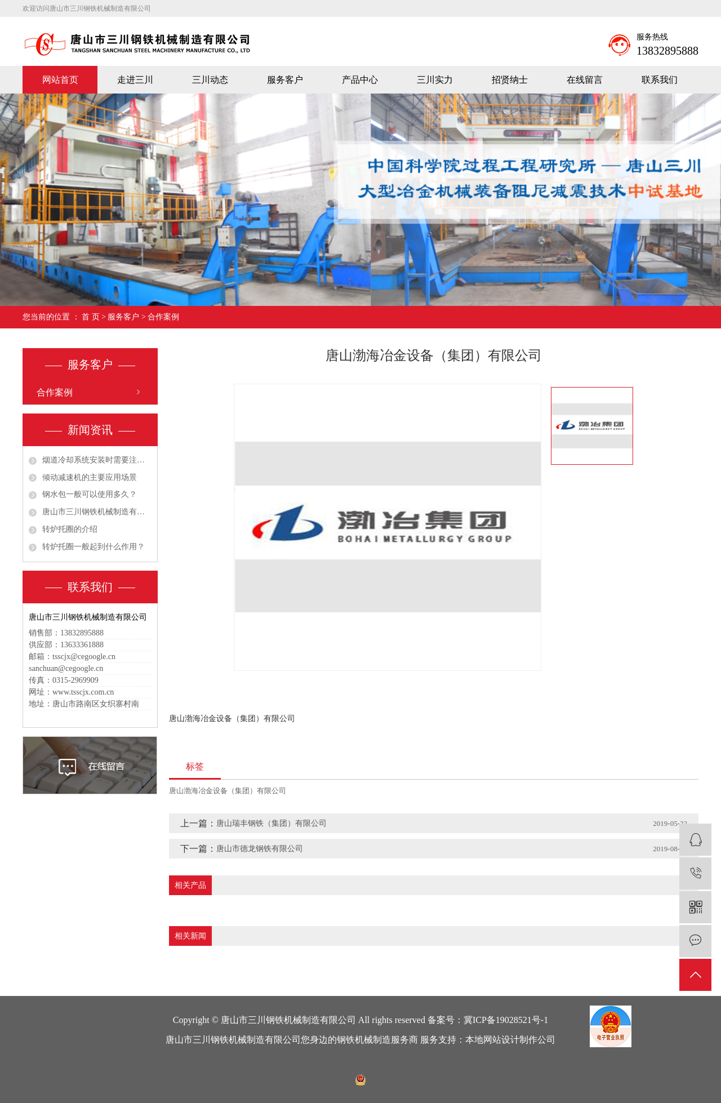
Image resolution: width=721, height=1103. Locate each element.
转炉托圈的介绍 (69, 529)
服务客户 (285, 79)
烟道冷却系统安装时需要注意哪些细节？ (97, 460)
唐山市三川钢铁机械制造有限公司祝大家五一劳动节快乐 (97, 512)
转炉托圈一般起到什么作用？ (93, 546)
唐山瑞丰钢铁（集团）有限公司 (271, 823)
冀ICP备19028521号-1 (506, 1020)
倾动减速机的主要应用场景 (89, 477)
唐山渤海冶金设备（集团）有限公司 (227, 790)
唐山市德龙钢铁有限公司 (259, 848)
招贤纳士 (510, 79)
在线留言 (585, 79)
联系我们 (660, 79)
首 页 (91, 317)
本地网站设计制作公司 (510, 1039)
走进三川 (135, 79)
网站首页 (60, 79)
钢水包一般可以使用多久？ (89, 494)
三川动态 (210, 79)
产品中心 (360, 79)
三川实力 (435, 79)
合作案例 (163, 317)
